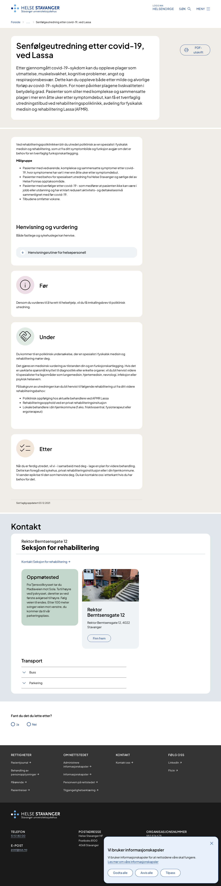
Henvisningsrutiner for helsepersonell (57, 252)
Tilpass (170, 873)
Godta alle (120, 873)
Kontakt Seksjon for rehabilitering (44, 562)
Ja (17, 724)
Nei (34, 724)
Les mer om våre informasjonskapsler (133, 862)
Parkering (35, 683)
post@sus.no (19, 849)
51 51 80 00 (18, 835)
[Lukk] (211, 843)
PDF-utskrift (198, 41)
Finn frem (99, 638)
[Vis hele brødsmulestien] (28, 22)
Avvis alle (147, 873)
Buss (32, 672)
